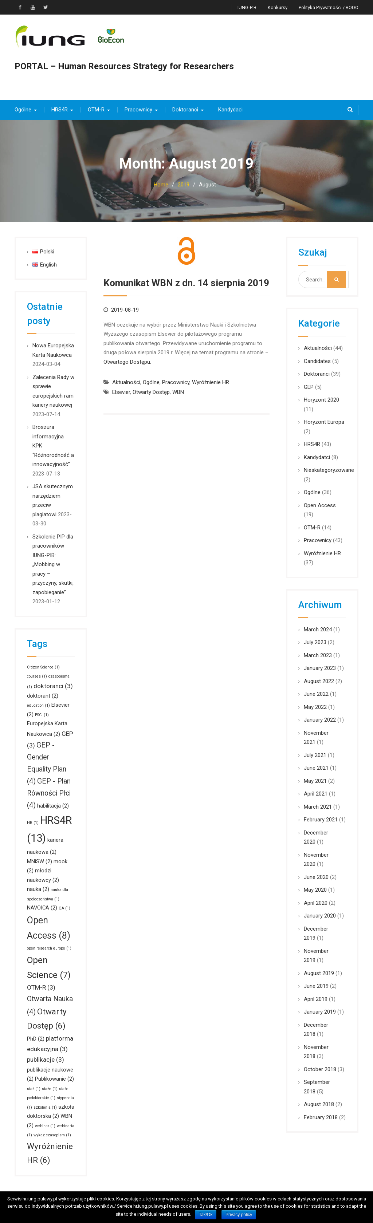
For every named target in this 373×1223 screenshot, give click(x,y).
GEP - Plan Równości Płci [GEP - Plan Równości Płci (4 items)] (49, 793)
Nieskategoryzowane (329, 470)
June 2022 (316, 694)
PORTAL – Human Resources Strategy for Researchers (124, 66)
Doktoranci (185, 109)
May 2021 (315, 781)
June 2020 (316, 877)
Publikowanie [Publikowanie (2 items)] (54, 1079)
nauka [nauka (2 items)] (38, 889)
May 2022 (315, 707)
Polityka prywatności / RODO (328, 7)
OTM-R (96, 109)
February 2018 (321, 1117)
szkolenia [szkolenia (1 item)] (45, 1107)
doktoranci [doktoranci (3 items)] (53, 686)
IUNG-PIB (246, 7)
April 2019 (315, 999)
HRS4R (59, 109)
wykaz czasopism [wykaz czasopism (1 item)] (52, 1135)
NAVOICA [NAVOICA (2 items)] (42, 907)
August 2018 (319, 1104)
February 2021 (321, 819)
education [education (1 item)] (38, 705)
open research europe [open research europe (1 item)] (49, 948)
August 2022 (319, 681)
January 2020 (320, 915)
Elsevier (121, 392)
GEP (309, 387)
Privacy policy (238, 1214)
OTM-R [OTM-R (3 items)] (41, 987)
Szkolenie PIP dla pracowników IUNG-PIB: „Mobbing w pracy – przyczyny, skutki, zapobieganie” (53, 564)
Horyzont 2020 (321, 400)
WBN (178, 392)
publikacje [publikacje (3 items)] (45, 1059)
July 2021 (315, 755)
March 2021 (318, 807)
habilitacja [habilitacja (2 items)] (53, 805)
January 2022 (320, 720)
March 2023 (318, 655)
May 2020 (315, 890)
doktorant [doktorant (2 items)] (42, 696)
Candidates (317, 361)
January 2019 (320, 1012)
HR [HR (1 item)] (33, 822)
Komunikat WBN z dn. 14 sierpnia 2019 (186, 282)
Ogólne (23, 109)
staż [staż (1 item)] (33, 1088)
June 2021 (316, 768)
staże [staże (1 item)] (50, 1088)
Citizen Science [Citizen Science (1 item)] (43, 667)
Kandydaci (230, 109)
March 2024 (318, 629)
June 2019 (316, 986)
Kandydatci (317, 457)
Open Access (320, 505)
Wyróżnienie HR (210, 382)
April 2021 (315, 793)
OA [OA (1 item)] (64, 908)
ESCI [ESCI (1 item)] (42, 715)
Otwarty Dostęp (151, 392)
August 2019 (319, 973)
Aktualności (126, 382)
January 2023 (320, 668)
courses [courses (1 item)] (37, 676)
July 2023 (315, 642)
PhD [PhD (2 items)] (35, 1038)
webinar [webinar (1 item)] (45, 1126)
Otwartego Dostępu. (127, 362)
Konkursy (277, 7)
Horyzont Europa (324, 422)
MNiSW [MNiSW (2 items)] (39, 861)
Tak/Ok (205, 1214)
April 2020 (315, 903)
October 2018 (320, 1069)
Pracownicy (138, 109)
